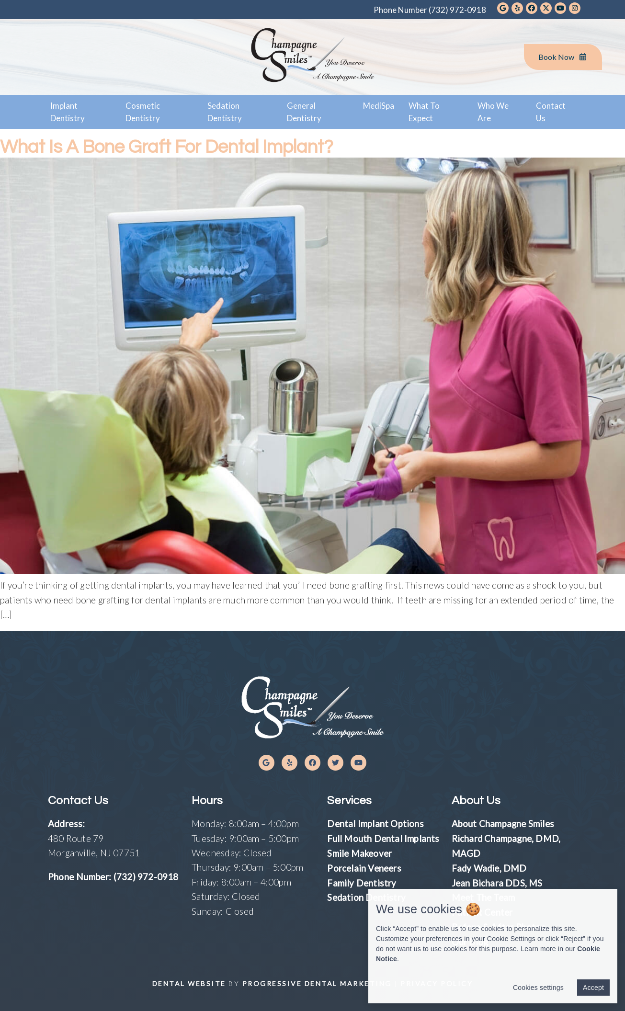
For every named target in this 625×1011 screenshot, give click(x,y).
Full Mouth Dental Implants (383, 837)
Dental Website (189, 981)
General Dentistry (304, 112)
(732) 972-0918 (146, 876)
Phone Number (430, 10)
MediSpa (378, 106)
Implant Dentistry (67, 112)
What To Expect (424, 112)
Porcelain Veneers (365, 867)
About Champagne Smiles (504, 823)
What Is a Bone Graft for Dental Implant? (177, 146)
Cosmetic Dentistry (142, 112)
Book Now (563, 56)
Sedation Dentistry (224, 112)
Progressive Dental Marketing (317, 981)
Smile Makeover (360, 852)
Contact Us (551, 112)
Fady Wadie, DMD (490, 867)
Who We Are (493, 112)
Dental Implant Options (375, 823)
